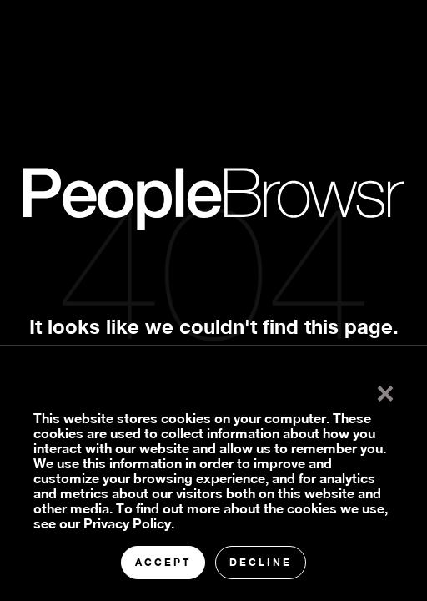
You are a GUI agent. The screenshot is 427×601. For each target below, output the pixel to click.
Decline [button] (260, 562)
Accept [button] (163, 562)
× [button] (385, 390)
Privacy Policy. (128, 523)
